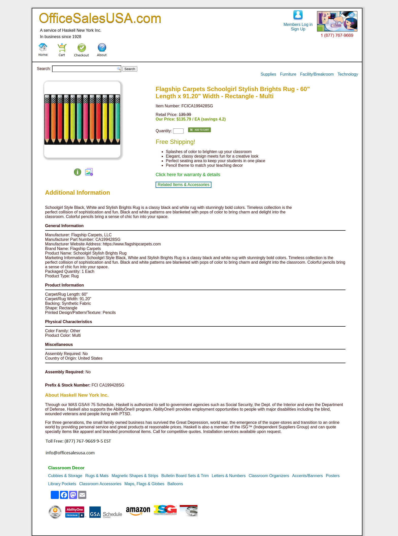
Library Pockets (62, 484)
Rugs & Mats (97, 476)
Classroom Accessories (100, 484)
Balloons (175, 484)
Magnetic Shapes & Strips (135, 476)
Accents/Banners (307, 476)
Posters (333, 476)
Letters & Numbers (228, 476)
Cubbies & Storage (65, 476)
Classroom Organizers (269, 476)
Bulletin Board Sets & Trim (185, 476)
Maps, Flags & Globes (144, 484)
